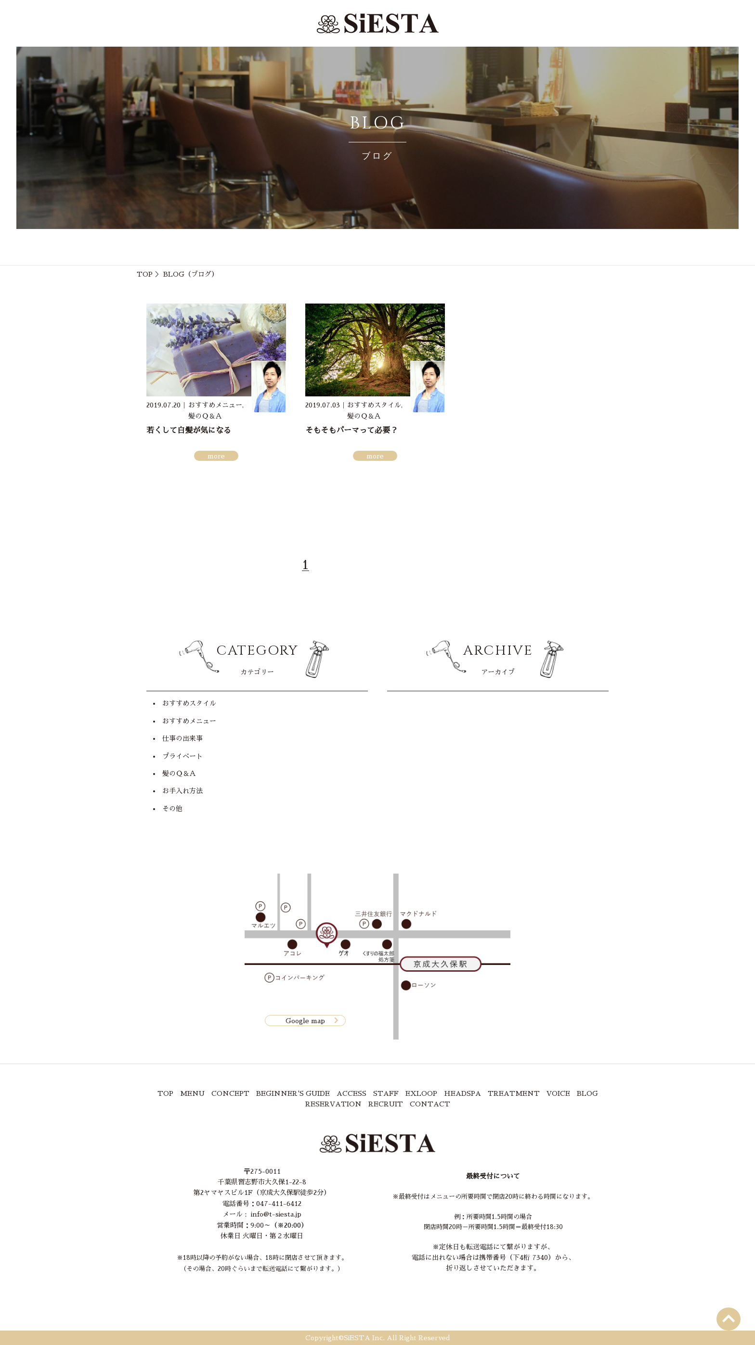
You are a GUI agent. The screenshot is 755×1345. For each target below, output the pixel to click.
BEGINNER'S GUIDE (293, 1093)
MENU (192, 1093)
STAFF (386, 1093)
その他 (172, 808)
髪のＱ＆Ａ (179, 773)
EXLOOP (421, 1093)
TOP (145, 274)
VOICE (558, 1093)
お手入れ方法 (182, 790)
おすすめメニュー (189, 721)
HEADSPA (462, 1093)
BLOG (587, 1093)
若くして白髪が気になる (188, 430)
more (216, 456)
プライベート (182, 756)
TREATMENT (514, 1093)
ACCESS (351, 1093)
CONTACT (430, 1104)
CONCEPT (230, 1093)
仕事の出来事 (182, 738)
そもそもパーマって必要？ (351, 430)
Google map (305, 1020)
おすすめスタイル (189, 703)
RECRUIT (385, 1104)
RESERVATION (333, 1104)
